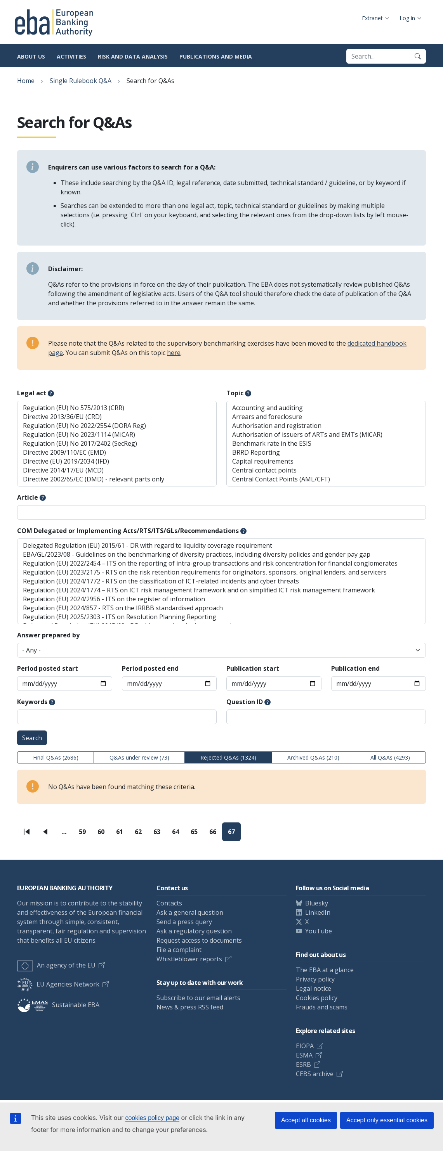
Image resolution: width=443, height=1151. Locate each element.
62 (141, 834)
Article (27, 497)
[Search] (418, 56)
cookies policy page (152, 1118)
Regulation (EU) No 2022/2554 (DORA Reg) (117, 425)
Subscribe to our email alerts (198, 997)
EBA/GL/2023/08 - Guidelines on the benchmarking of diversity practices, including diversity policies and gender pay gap (221, 554)
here (174, 352)
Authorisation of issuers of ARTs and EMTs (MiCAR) (326, 434)
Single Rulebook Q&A (80, 80)
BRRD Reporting (326, 452)
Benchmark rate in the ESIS (326, 443)
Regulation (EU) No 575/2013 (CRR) (117, 407)
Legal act (31, 393)
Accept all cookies (306, 1120)
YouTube (318, 931)
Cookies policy (316, 997)
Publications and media (215, 56)
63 (159, 834)
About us (31, 56)
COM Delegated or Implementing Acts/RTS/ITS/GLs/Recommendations (128, 530)
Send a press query (184, 921)
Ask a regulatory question (194, 931)
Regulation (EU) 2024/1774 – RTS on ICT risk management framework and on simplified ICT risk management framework (221, 590)
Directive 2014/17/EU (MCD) (117, 470)
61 (122, 834)
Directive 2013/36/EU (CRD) (117, 416)
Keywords (32, 702)
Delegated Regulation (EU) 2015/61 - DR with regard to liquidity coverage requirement (221, 545)
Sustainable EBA (58, 1004)
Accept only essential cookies (386, 1120)
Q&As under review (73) (139, 757)
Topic (234, 393)
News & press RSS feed (189, 1007)
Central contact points (326, 470)
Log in (407, 18)
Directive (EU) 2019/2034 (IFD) (117, 461)
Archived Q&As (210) (313, 757)
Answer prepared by (48, 635)
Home (26, 80)
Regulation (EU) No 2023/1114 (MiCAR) (117, 434)
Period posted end (150, 668)
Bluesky (316, 903)
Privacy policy (315, 979)
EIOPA (305, 1046)
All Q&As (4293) (390, 757)
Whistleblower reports (189, 959)
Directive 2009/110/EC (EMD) (117, 452)
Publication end (355, 668)
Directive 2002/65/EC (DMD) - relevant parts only (117, 479)
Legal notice (313, 988)
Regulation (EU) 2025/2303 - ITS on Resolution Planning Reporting (221, 617)
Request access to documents (199, 940)
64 (178, 834)
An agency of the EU (56, 965)
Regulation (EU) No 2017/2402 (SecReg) (117, 443)
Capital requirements (326, 461)
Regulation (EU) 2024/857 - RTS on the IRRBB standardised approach (221, 608)
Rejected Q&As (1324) (228, 757)
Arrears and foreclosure (326, 416)
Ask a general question (189, 912)
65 (197, 834)
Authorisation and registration (326, 425)
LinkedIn (317, 912)
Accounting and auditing (326, 407)
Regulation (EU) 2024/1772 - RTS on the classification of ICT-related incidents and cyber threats (221, 581)
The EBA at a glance (325, 970)
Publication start (252, 668)
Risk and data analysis (133, 56)
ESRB (303, 1064)
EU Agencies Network (58, 984)
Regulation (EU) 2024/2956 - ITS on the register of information (221, 599)
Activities (71, 56)
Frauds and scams (321, 1007)
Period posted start (47, 668)
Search (32, 738)
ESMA (304, 1055)
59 (85, 834)
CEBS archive (315, 1074)
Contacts (169, 903)
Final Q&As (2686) (55, 757)
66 (215, 834)
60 (103, 834)
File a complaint (179, 949)
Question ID (244, 702)
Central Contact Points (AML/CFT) (326, 479)
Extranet (372, 18)
